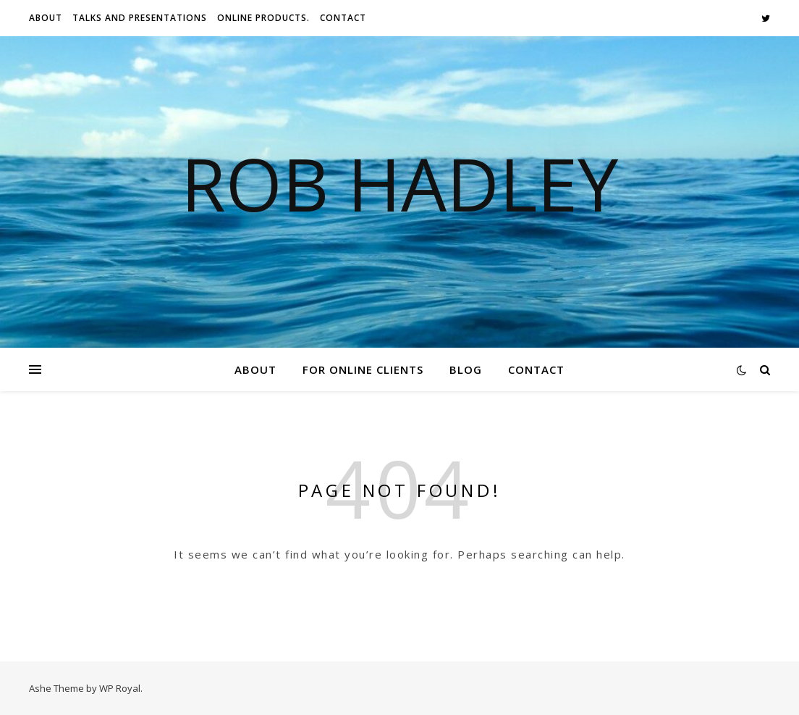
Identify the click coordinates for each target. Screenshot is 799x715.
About (45, 18)
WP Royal (119, 688)
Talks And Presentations (139, 18)
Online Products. (263, 18)
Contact (343, 18)
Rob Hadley (399, 183)
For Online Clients (363, 369)
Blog (465, 369)
